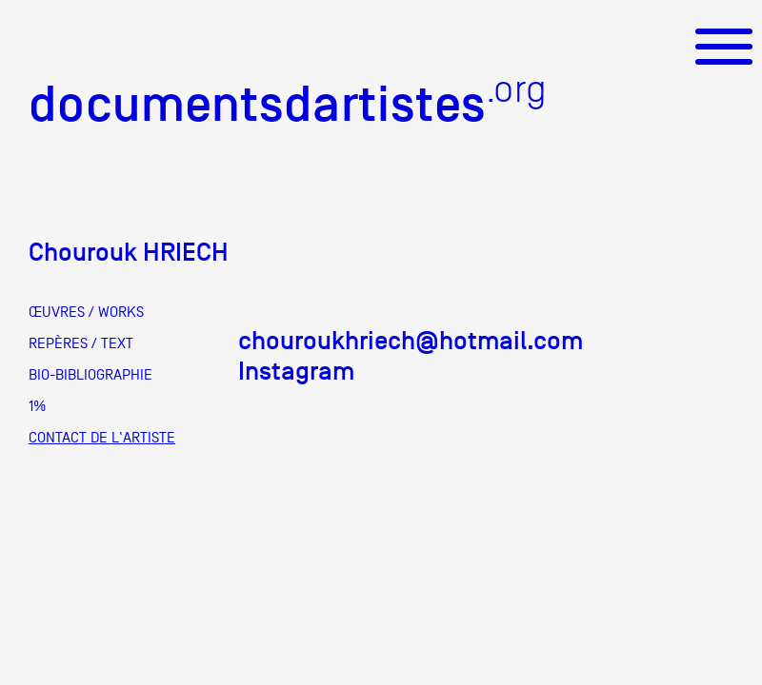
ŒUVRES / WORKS (86, 312)
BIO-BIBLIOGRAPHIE (90, 374)
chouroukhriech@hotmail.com (410, 340)
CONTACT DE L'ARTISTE (102, 437)
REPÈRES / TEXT (81, 343)
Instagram (296, 371)
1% (37, 406)
